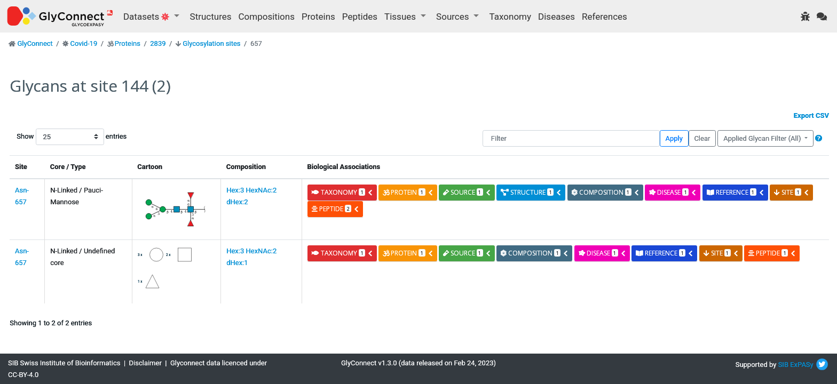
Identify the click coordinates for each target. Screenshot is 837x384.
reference (735, 192)
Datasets (147, 16)
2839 (157, 43)
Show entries (51, 137)
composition (605, 192)
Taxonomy (510, 16)
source (467, 192)
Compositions (267, 16)
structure (531, 192)
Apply (674, 138)
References (604, 16)
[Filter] (571, 138)
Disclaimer (145, 363)
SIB (783, 365)
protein (408, 192)
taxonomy (342, 192)
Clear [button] (702, 138)
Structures (211, 16)
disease (673, 192)
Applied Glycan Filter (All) (763, 138)
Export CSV (811, 115)
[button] (818, 138)
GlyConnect (34, 43)
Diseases (556, 16)
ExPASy (802, 365)
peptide (335, 208)
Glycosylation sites (211, 43)
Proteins (318, 16)
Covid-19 (83, 43)
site (791, 192)
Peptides (359, 16)
